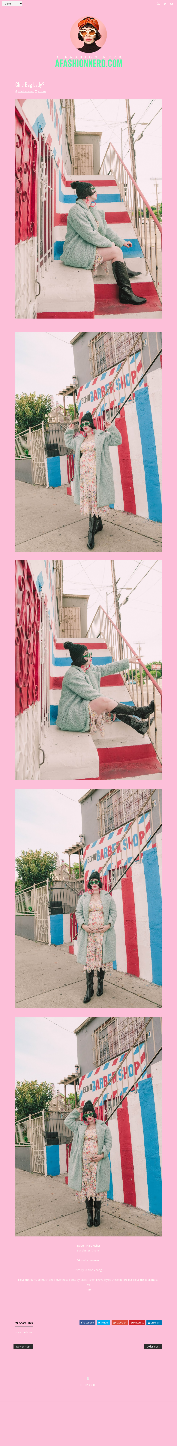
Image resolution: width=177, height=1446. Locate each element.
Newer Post (23, 1346)
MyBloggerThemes (63, 1430)
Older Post (153, 1346)
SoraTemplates (24, 1430)
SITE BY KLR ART (88, 1426)
